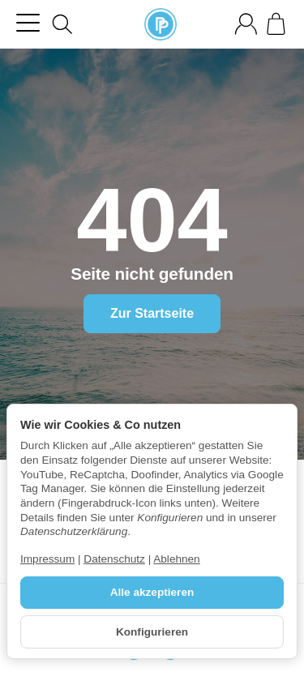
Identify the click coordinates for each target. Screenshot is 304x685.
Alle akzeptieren (152, 592)
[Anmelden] (246, 24)
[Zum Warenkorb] (276, 24)
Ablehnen (176, 559)
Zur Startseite (152, 313)
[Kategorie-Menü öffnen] (28, 22)
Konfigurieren (152, 632)
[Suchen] (62, 24)
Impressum (47, 559)
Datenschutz (114, 559)
